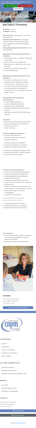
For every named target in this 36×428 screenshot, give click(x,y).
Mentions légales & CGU (8, 388)
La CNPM (4, 344)
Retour (18, 12)
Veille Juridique (6, 356)
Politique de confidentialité (9, 391)
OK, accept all (10, 6)
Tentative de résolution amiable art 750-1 (14, 374)
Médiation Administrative (9, 370)
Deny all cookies (25, 6)
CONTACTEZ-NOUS (18, 411)
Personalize (18, 9)
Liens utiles (4, 385)
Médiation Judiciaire (7, 367)
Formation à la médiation (9, 353)
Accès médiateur (18, 415)
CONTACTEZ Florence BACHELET (18, 307)
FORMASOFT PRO (20, 423)
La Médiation (5, 347)
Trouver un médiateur (8, 350)
